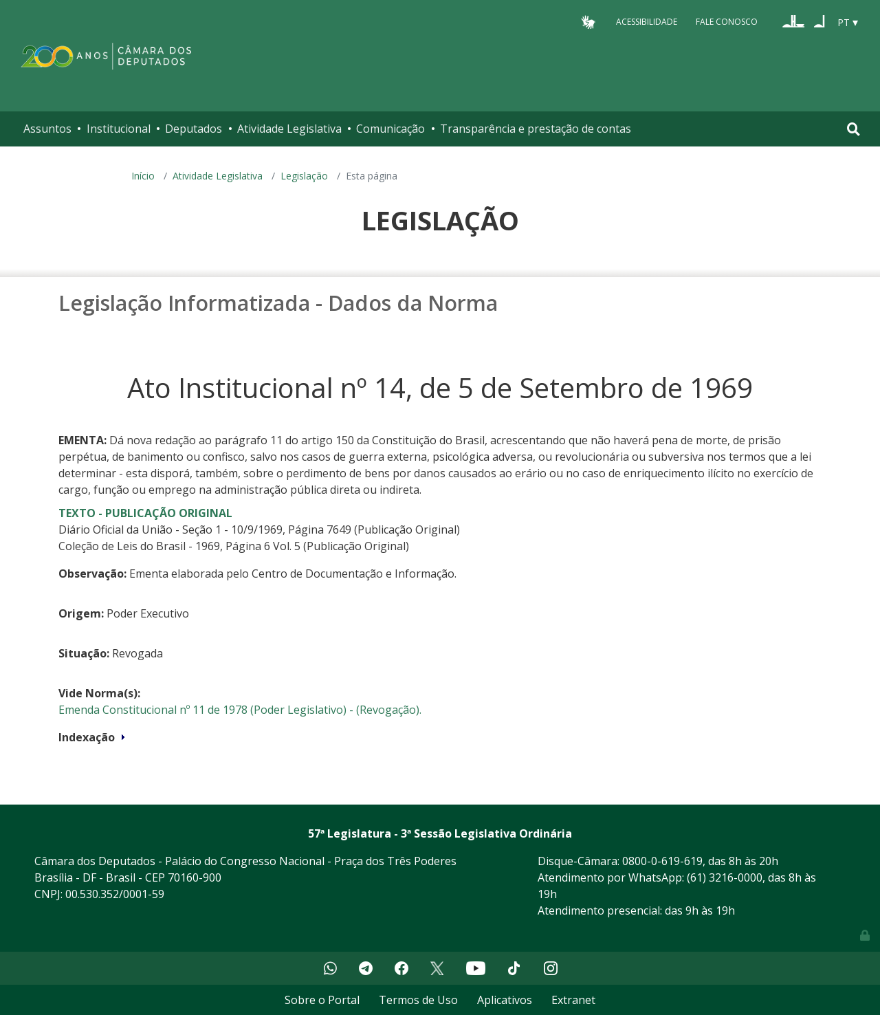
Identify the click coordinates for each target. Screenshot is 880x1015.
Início (143, 175)
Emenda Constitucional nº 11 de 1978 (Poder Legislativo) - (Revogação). (239, 709)
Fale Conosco (727, 22)
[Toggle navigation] (853, 129)
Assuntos (47, 128)
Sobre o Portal (322, 999)
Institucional (119, 128)
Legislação (304, 175)
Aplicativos (504, 999)
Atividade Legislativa (289, 128)
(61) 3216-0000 (724, 877)
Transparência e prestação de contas (535, 128)
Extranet (573, 999)
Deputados (193, 128)
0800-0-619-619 (662, 861)
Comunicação (390, 128)
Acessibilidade (646, 22)
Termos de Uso (418, 999)
